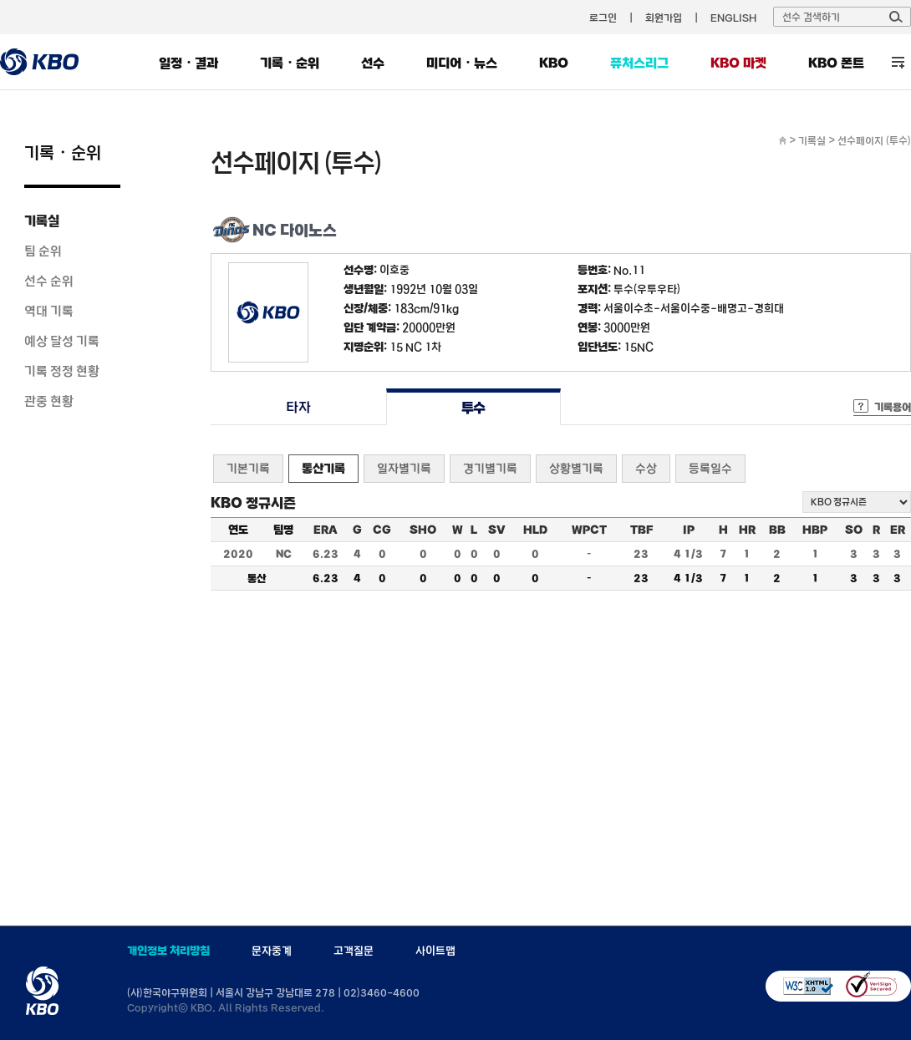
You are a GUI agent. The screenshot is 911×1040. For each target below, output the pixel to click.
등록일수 (710, 468)
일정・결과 (188, 62)
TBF (641, 529)
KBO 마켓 (738, 62)
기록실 (41, 220)
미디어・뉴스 (461, 62)
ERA (325, 529)
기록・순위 (289, 62)
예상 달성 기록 (61, 340)
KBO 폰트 (836, 62)
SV (497, 529)
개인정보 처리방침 (168, 950)
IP (689, 529)
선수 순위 (49, 280)
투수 (473, 407)
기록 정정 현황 (61, 370)
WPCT (589, 529)
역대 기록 (49, 310)
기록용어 (892, 407)
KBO (553, 62)
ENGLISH (733, 18)
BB (777, 529)
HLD (535, 529)
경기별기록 (490, 468)
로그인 (603, 18)
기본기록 (248, 468)
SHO (423, 529)
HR (747, 529)
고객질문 (353, 950)
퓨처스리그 (639, 62)
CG (382, 529)
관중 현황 (49, 400)
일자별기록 (404, 468)
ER (897, 529)
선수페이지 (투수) (874, 140)
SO (854, 529)
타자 (298, 407)
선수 (372, 62)
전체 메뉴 (898, 62)
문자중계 (272, 950)
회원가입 (663, 18)
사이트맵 (435, 950)
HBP (814, 529)
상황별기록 (576, 468)
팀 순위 (43, 250)
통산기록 (323, 468)
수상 (646, 468)
